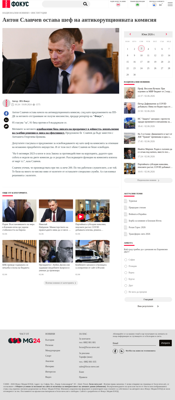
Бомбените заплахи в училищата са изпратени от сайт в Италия (90, 266)
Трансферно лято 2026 (139, 234)
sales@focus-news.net (89, 366)
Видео (48, 377)
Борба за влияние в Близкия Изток (145, 221)
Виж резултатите (148, 306)
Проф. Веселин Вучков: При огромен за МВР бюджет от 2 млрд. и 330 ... (154, 90)
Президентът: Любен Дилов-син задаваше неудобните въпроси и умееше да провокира (54, 268)
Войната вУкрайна (138, 214)
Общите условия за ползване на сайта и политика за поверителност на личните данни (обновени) (60, 386)
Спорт (48, 356)
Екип (81, 372)
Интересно (50, 372)
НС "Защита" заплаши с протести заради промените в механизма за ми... (154, 120)
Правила (83, 377)
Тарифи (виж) (85, 357)
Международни (52, 350)
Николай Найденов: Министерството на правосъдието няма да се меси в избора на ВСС (54, 227)
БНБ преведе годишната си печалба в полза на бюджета (15, 266)
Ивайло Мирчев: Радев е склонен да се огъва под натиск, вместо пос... (155, 150)
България (49, 340)
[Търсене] (60, 4)
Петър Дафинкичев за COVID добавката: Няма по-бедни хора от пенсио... (154, 105)
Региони (49, 345)
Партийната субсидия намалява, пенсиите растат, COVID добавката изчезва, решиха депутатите (90, 227)
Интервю (49, 366)
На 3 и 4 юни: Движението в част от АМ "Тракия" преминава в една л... (155, 135)
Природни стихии (137, 207)
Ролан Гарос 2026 (137, 227)
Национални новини (137, 82)
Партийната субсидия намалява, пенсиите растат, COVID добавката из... (154, 166)
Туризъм (133, 201)
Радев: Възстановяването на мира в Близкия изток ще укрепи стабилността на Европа (18, 227)
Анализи (49, 361)
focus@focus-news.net (89, 347)
